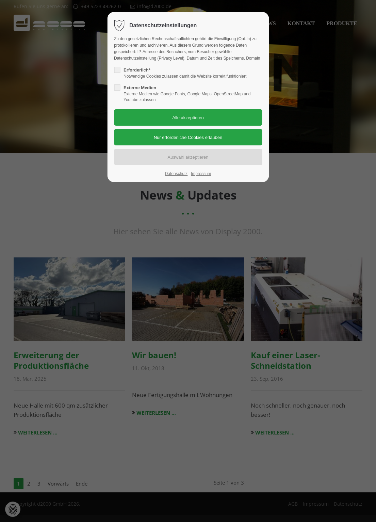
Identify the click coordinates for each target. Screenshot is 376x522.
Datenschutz (176, 173)
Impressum (201, 173)
